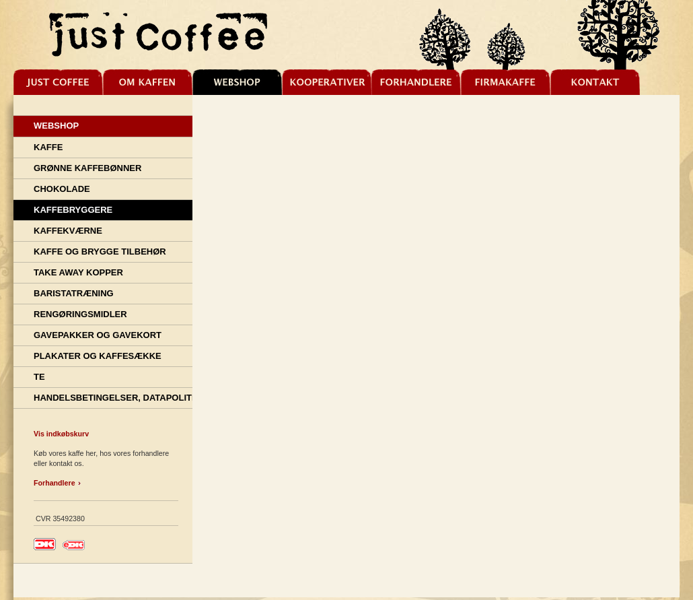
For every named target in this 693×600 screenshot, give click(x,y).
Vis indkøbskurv (61, 434)
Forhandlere (54, 483)
